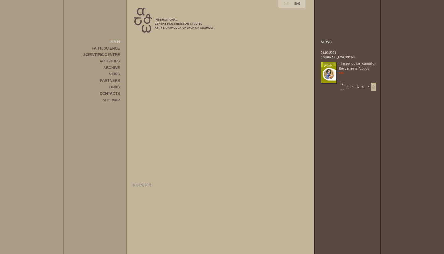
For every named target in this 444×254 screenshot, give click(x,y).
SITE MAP (111, 100)
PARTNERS (110, 81)
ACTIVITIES (110, 61)
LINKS (114, 87)
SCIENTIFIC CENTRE (101, 55)
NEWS (114, 74)
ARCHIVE (111, 68)
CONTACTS (110, 93)
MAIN (115, 42)
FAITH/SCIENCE (106, 48)
